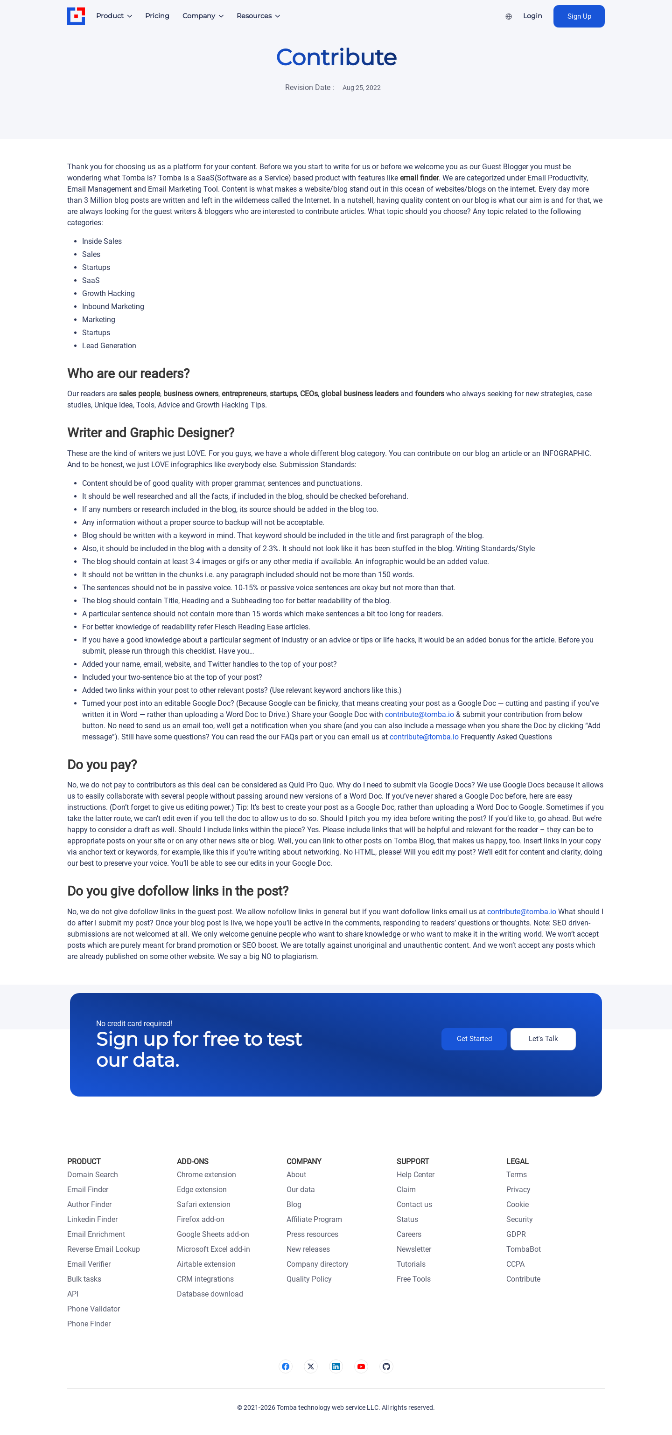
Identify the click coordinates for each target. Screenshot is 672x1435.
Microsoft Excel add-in (213, 1249)
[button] (115, 16)
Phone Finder (89, 1323)
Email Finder (87, 1189)
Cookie (517, 1204)
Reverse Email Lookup (103, 1249)
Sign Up (579, 16)
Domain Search (92, 1174)
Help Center (415, 1174)
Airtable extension (206, 1264)
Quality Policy (309, 1279)
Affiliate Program (314, 1219)
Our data (301, 1189)
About (296, 1174)
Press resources (312, 1234)
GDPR (516, 1234)
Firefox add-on (200, 1219)
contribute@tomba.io (419, 714)
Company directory (318, 1264)
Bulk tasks (84, 1279)
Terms (516, 1174)
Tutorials (411, 1264)
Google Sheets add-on (213, 1234)
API (72, 1294)
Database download (210, 1294)
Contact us (414, 1204)
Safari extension (204, 1204)
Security (519, 1219)
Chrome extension (206, 1174)
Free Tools (414, 1279)
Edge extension (202, 1189)
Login (532, 16)
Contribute (523, 1279)
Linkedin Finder (92, 1219)
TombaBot (523, 1249)
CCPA (515, 1264)
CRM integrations (205, 1279)
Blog (294, 1204)
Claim (406, 1189)
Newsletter (414, 1249)
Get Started (474, 1039)
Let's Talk (543, 1039)
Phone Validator (93, 1308)
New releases (308, 1249)
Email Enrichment (96, 1234)
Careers (409, 1234)
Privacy (518, 1189)
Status (407, 1219)
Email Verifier (89, 1264)
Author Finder (89, 1204)
